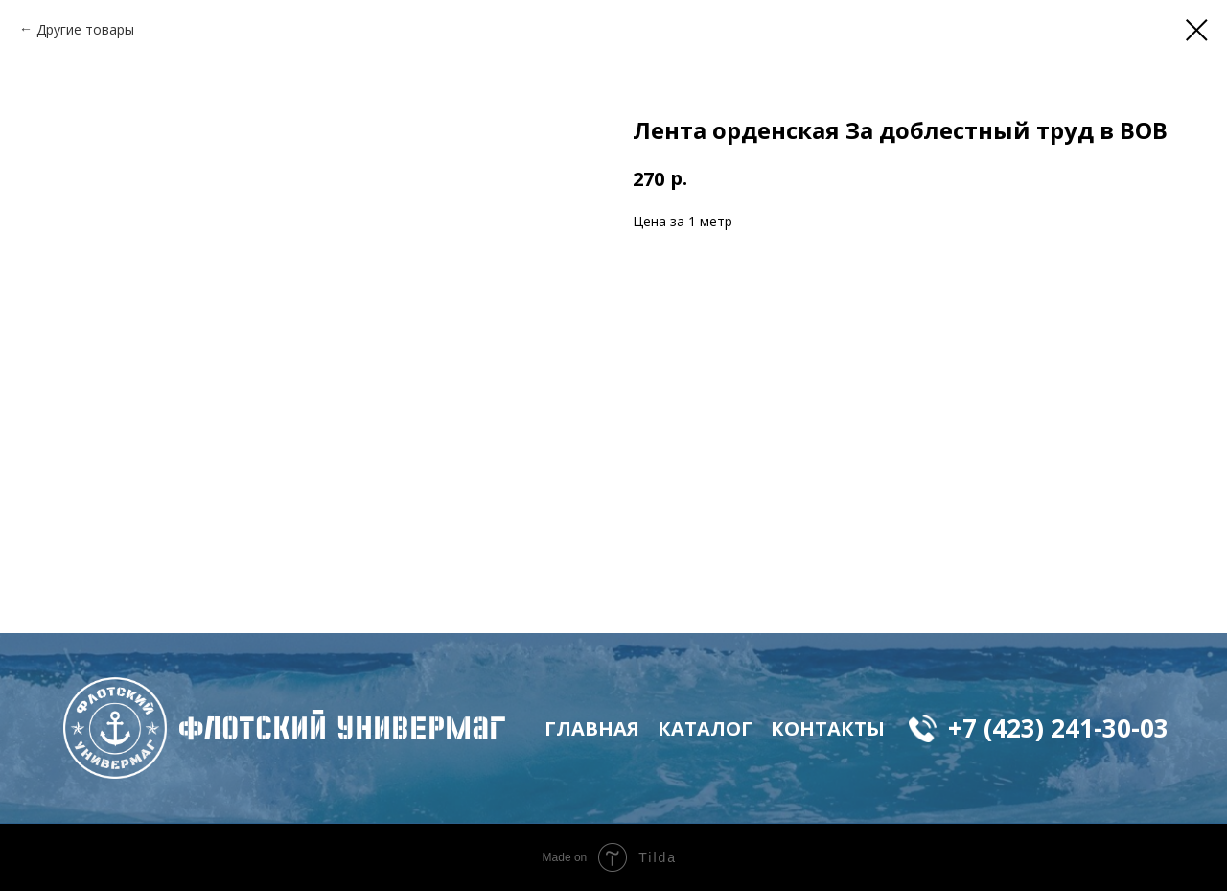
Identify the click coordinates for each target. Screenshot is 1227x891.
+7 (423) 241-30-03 (1058, 728)
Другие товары (85, 29)
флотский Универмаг (342, 728)
